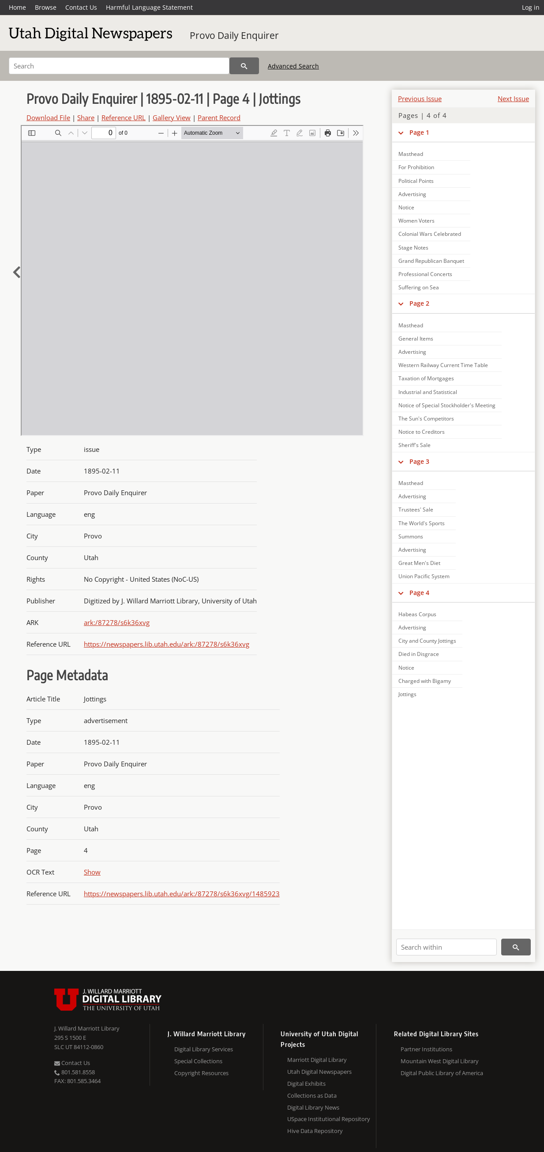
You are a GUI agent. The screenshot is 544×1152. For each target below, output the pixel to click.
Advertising (412, 194)
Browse (45, 7)
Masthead (410, 154)
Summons (410, 536)
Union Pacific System (424, 576)
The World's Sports (421, 523)
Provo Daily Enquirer (234, 35)
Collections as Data (312, 1095)
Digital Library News (313, 1107)
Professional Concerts (425, 274)
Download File (48, 117)
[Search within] (446, 947)
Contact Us (81, 7)
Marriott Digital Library (317, 1060)
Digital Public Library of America (442, 1073)
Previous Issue (420, 98)
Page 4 (419, 592)
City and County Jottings (427, 640)
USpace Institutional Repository (328, 1119)
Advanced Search (293, 66)
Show (92, 872)
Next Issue (513, 98)
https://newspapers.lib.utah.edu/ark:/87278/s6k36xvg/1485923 (182, 893)
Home (17, 7)
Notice (406, 207)
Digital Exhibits (306, 1084)
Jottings (407, 694)
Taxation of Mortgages (426, 378)
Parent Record (219, 117)
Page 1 (419, 132)
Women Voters (416, 220)
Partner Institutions (426, 1049)
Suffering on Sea (418, 287)
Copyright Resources (201, 1073)
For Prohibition (416, 167)
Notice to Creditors (421, 432)
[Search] (119, 65)
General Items (415, 338)
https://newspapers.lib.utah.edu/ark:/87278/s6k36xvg (166, 644)
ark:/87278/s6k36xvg (117, 622)
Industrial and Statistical (427, 392)
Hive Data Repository (315, 1131)
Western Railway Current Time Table (443, 365)
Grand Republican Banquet (431, 261)
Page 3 (419, 461)
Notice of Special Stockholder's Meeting (446, 405)
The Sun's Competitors (426, 418)
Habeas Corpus (417, 614)
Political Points (416, 181)
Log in (531, 7)
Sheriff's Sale (414, 445)
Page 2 (419, 303)
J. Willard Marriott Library (87, 1028)
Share (85, 117)
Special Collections (198, 1061)
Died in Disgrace (418, 654)
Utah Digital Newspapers (319, 1072)
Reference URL (123, 117)
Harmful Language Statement (149, 7)
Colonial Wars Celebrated (429, 234)
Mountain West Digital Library (440, 1061)
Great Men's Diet (419, 563)
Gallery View (172, 117)
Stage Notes (413, 247)
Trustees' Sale (415, 509)
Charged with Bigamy (424, 681)
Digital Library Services (203, 1049)
